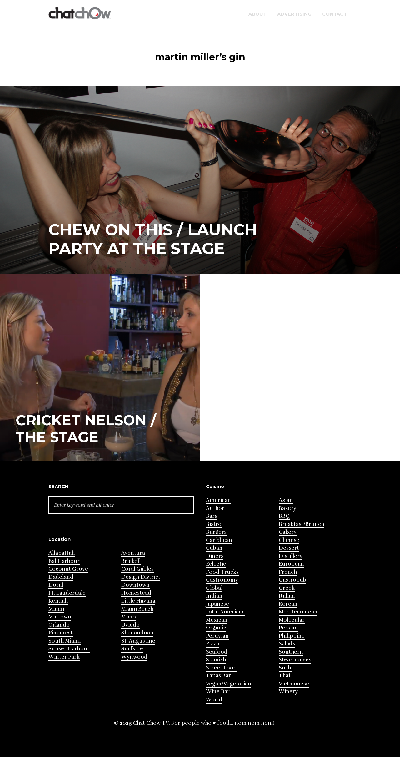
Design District (140, 577)
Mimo (128, 616)
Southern (291, 651)
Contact (334, 14)
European (291, 564)
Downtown (135, 585)
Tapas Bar (218, 675)
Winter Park (64, 657)
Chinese (289, 540)
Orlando (59, 625)
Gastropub (292, 580)
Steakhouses (295, 659)
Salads (287, 643)
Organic (216, 627)
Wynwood (134, 657)
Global (214, 588)
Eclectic (216, 564)
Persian (288, 627)
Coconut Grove (68, 569)
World (214, 699)
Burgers (216, 532)
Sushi (285, 667)
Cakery (288, 532)
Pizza (212, 643)
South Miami (64, 641)
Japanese (217, 604)
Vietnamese (294, 683)
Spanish (216, 659)
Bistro (214, 524)
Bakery (287, 508)
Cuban (214, 548)
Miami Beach (137, 609)
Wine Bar (218, 691)
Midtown (59, 616)
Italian (287, 596)
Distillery (290, 556)
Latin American (225, 611)
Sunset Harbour (69, 648)
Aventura (133, 553)
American (218, 500)
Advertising (294, 14)
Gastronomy (222, 580)
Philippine (292, 636)
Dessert (289, 548)
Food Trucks (222, 572)
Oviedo (130, 625)
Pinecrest (60, 632)
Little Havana (138, 601)
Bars (211, 516)
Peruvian (217, 636)
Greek (287, 588)
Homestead (136, 593)
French (288, 572)
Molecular (292, 620)
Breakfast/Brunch (301, 524)
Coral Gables (137, 569)
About (257, 14)
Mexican (217, 620)
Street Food (221, 667)
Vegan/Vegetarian (228, 683)
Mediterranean (298, 611)
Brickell (131, 561)
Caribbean (219, 540)
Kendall (58, 601)
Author (215, 508)
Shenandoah (137, 632)
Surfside (132, 648)
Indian (214, 596)
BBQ (284, 516)
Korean (288, 604)
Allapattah (61, 553)
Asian (286, 500)
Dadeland (60, 577)
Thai (284, 675)
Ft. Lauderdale (67, 593)
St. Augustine (138, 641)
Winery (288, 691)
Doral (55, 585)
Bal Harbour (64, 561)
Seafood (217, 651)
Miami (56, 609)
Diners (214, 556)
